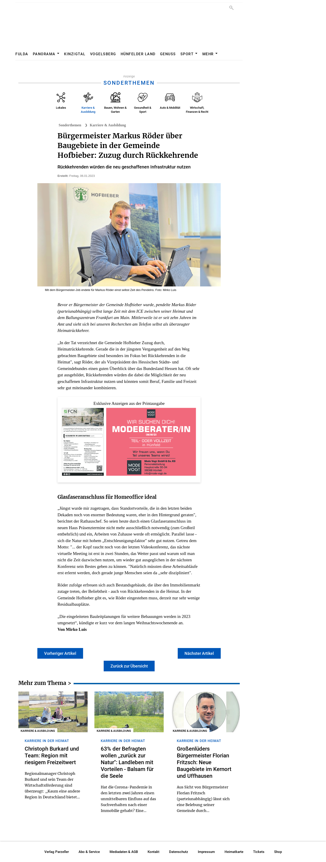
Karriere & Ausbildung (108, 125)
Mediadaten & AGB (124, 852)
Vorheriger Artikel (60, 653)
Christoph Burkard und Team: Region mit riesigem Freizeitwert (52, 756)
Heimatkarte (234, 852)
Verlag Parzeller (56, 852)
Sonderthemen (70, 125)
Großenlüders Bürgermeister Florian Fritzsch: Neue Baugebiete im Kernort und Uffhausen (204, 762)
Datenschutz (178, 852)
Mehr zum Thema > (44, 684)
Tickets (258, 852)
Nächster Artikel (199, 653)
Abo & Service (89, 852)
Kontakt (153, 852)
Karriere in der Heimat (47, 741)
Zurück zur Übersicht (129, 666)
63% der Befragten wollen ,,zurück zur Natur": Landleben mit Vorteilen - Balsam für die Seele (127, 762)
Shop (278, 852)
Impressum (206, 852)
